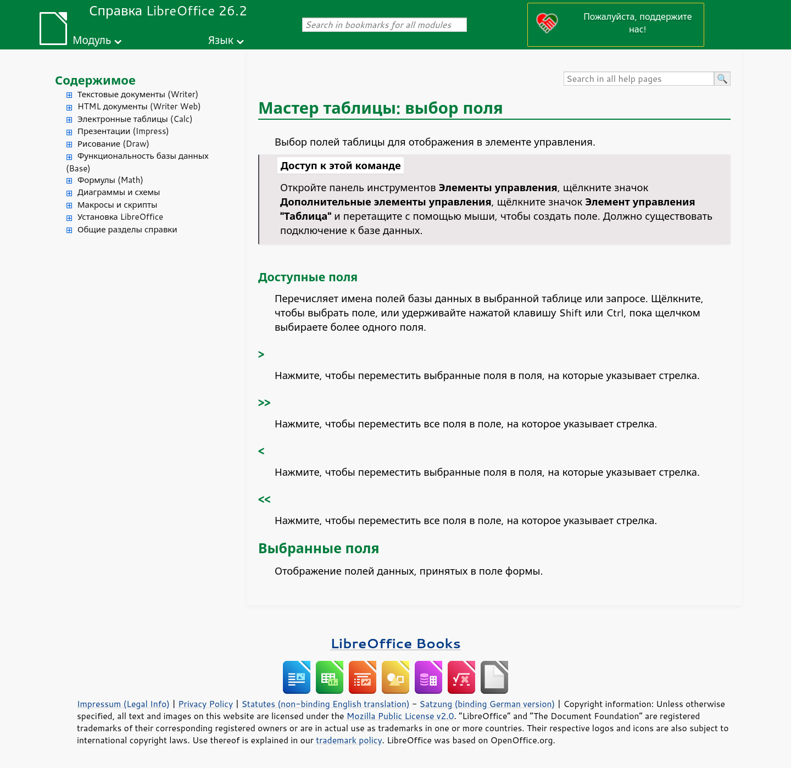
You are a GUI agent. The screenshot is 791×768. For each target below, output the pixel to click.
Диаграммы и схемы (118, 192)
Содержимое (95, 79)
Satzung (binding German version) (487, 704)
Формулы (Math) (110, 180)
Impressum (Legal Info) (123, 704)
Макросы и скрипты (117, 204)
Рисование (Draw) (113, 143)
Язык (220, 39)
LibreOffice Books (395, 643)
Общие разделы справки (127, 229)
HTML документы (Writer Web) (139, 106)
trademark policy (349, 740)
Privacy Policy (205, 704)
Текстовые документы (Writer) (137, 94)
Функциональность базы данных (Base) (137, 162)
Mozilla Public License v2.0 (400, 716)
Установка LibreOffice (120, 216)
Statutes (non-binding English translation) (325, 704)
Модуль (92, 39)
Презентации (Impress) (123, 131)
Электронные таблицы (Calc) (135, 119)
